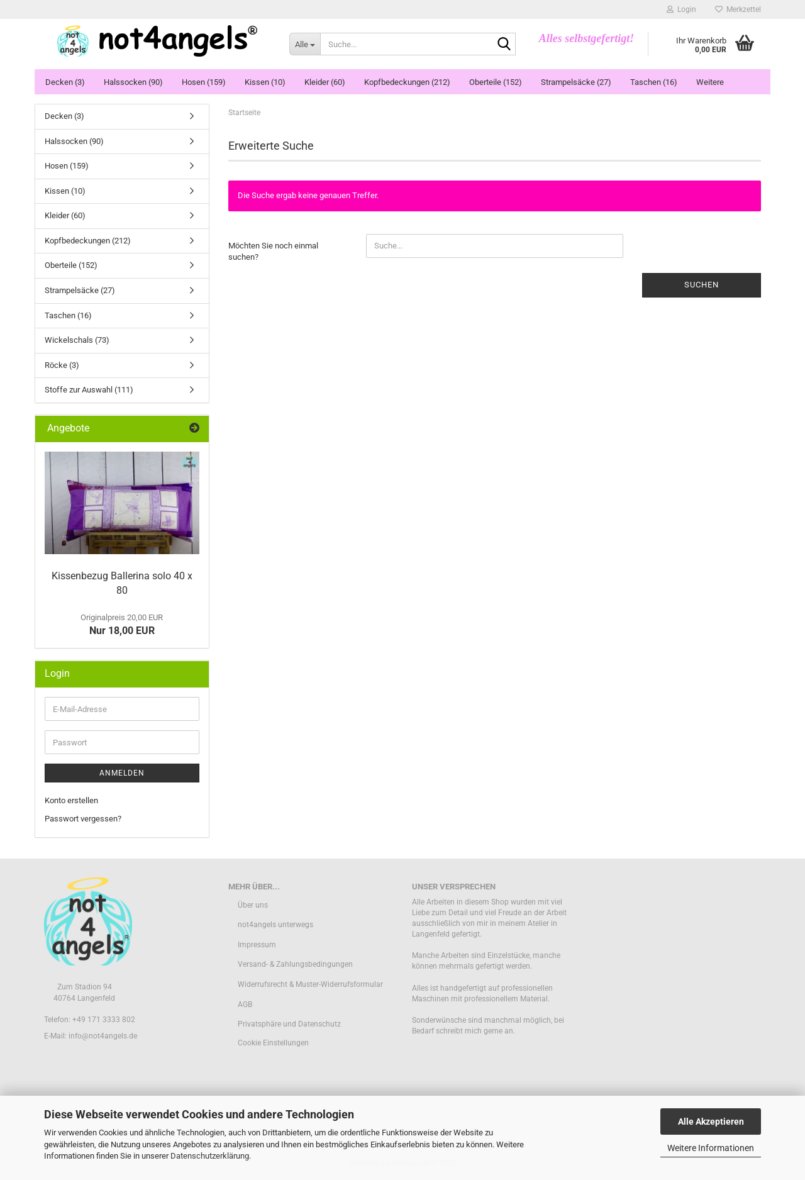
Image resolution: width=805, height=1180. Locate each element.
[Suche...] (304, 44)
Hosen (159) (204, 82)
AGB (245, 1004)
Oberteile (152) (495, 82)
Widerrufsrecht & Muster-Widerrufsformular (310, 984)
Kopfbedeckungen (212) (407, 82)
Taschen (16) (653, 82)
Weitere (710, 82)
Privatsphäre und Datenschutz (289, 1024)
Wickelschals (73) (77, 340)
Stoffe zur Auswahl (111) (89, 389)
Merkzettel (738, 9)
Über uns (253, 905)
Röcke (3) (62, 365)
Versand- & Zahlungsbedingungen (295, 964)
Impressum (257, 944)
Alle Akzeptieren (711, 1121)
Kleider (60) (324, 82)
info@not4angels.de (103, 1036)
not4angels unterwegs (275, 924)
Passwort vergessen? (83, 818)
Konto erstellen (71, 800)
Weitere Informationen (710, 1148)
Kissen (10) (265, 82)
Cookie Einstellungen (273, 1042)
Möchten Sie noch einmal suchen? (273, 251)
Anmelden (122, 773)
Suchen (701, 284)
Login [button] (681, 9)
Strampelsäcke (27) (576, 82)
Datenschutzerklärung (209, 1156)
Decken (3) (65, 82)
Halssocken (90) (133, 82)
